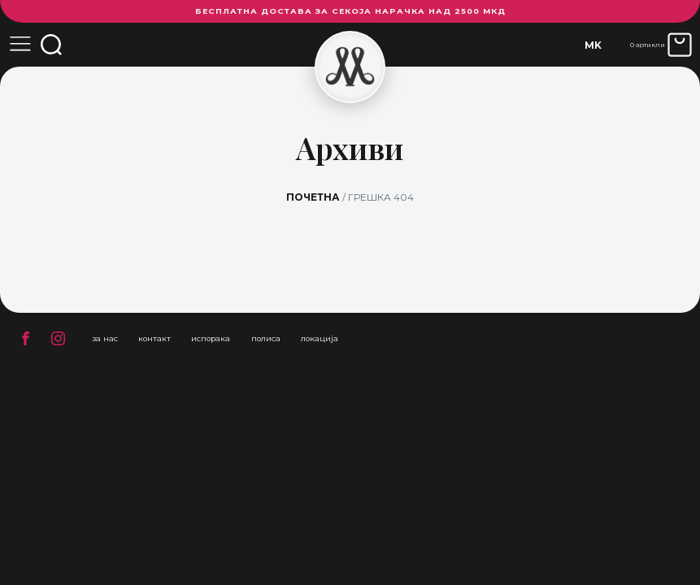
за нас (105, 338)
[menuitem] (593, 45)
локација (319, 338)
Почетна (313, 197)
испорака (210, 338)
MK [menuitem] (593, 45)
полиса (265, 338)
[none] (593, 45)
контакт (154, 338)
